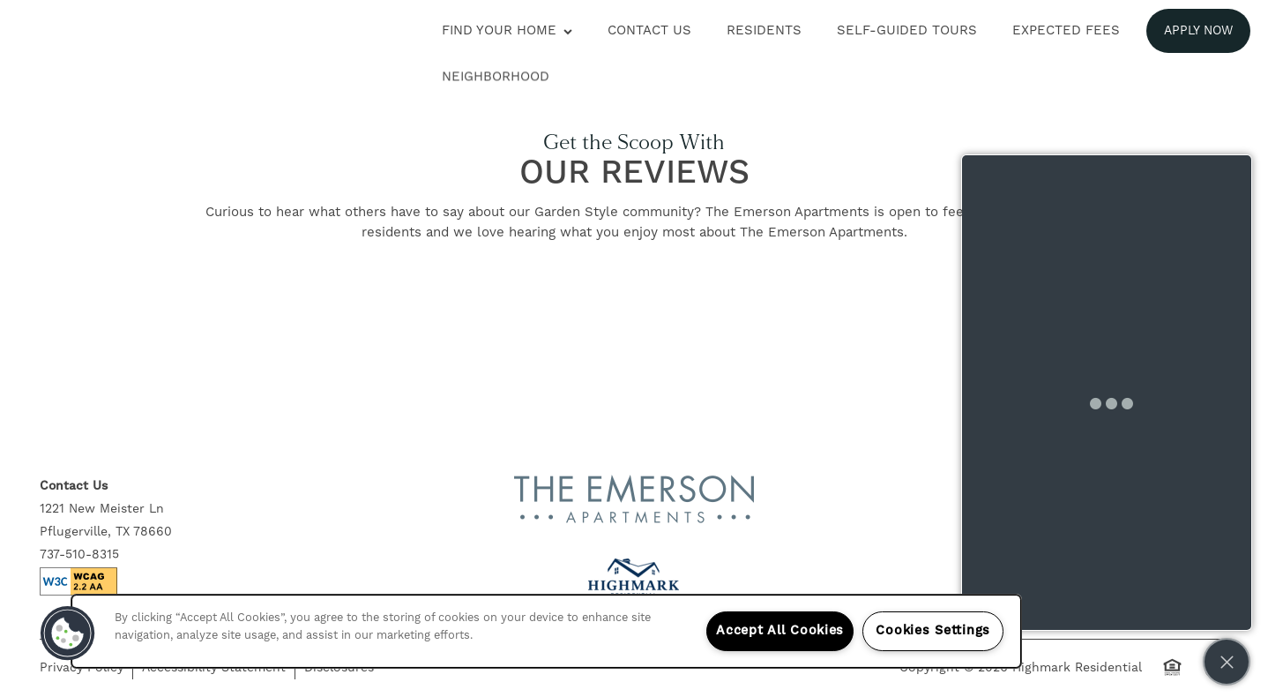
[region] (546, 631)
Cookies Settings (933, 631)
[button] (1198, 31)
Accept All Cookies (780, 631)
